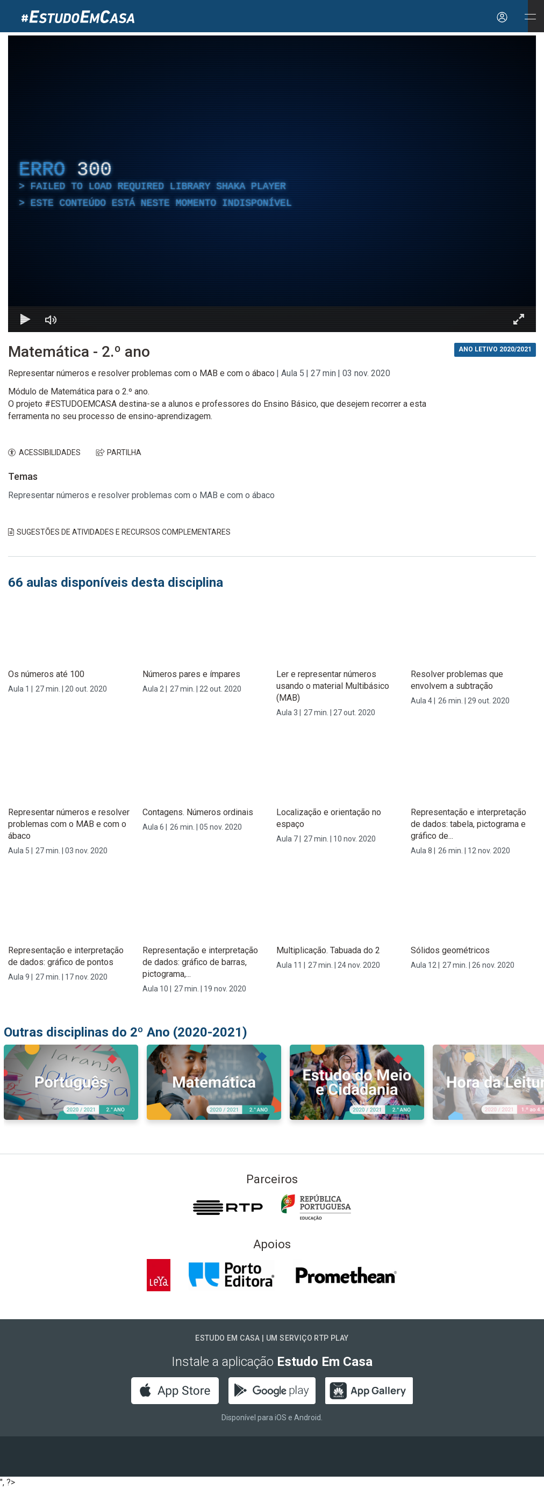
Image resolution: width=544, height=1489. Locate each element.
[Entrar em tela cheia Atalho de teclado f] (519, 319)
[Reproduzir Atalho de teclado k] (25, 319)
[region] (272, 183)
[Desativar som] (51, 319)
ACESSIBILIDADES (44, 452)
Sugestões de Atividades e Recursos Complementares (119, 532)
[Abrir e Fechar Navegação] (530, 17)
